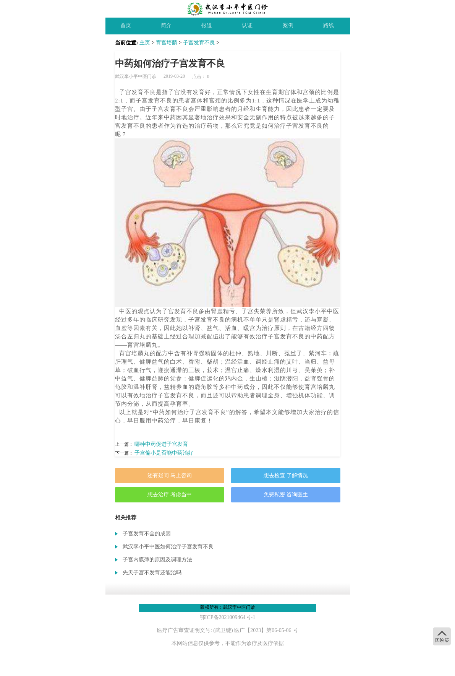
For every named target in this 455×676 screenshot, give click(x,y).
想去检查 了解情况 (286, 475)
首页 (125, 25)
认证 (247, 25)
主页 (144, 43)
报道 (206, 25)
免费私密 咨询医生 (286, 494)
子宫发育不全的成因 (147, 533)
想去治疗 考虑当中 (169, 494)
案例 (288, 25)
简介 (166, 25)
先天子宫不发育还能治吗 (152, 572)
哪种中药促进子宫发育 (161, 444)
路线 (328, 25)
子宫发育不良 (199, 43)
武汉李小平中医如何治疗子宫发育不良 (168, 546)
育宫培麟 (166, 43)
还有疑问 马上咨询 (169, 475)
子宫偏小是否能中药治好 (163, 453)
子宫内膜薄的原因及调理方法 (157, 559)
